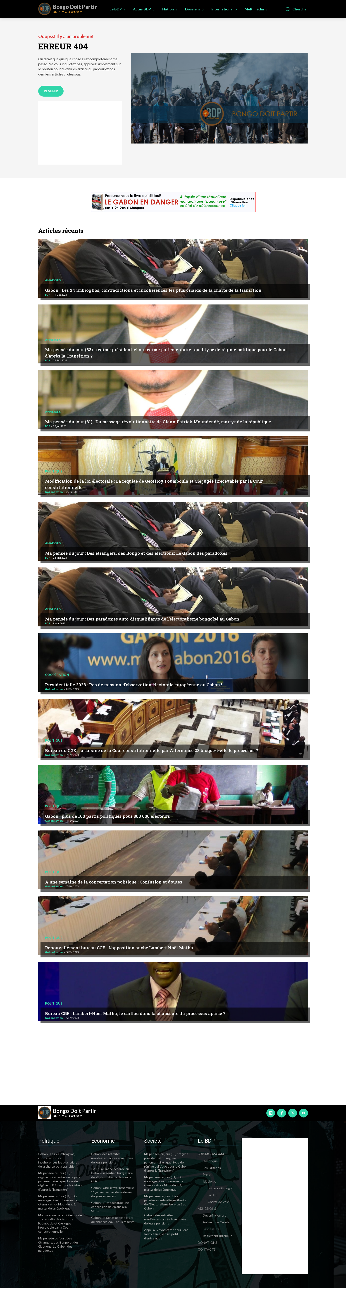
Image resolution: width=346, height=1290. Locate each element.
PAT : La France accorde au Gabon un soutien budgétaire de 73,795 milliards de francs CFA (112, 1177)
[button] (296, 9)
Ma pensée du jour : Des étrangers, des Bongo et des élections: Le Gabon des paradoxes (155, 554)
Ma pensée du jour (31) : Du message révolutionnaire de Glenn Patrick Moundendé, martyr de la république (167, 420)
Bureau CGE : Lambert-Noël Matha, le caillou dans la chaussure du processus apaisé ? (153, 1014)
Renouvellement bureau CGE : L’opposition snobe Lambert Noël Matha (134, 949)
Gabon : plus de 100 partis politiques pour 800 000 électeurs (119, 817)
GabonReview (54, 494)
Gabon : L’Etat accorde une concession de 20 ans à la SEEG (110, 1209)
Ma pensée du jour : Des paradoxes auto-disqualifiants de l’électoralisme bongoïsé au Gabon (162, 620)
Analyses (53, 275)
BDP (47, 296)
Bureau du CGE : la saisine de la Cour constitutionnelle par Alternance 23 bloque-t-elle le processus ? (171, 748)
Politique (53, 473)
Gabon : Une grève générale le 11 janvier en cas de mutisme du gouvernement (112, 1194)
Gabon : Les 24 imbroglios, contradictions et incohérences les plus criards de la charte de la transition (161, 288)
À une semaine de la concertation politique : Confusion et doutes (127, 883)
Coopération (57, 676)
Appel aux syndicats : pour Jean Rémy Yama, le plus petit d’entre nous (166, 1236)
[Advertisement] (80, 135)
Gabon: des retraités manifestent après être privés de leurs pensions (112, 1160)
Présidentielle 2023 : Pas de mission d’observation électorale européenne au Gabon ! (152, 686)
